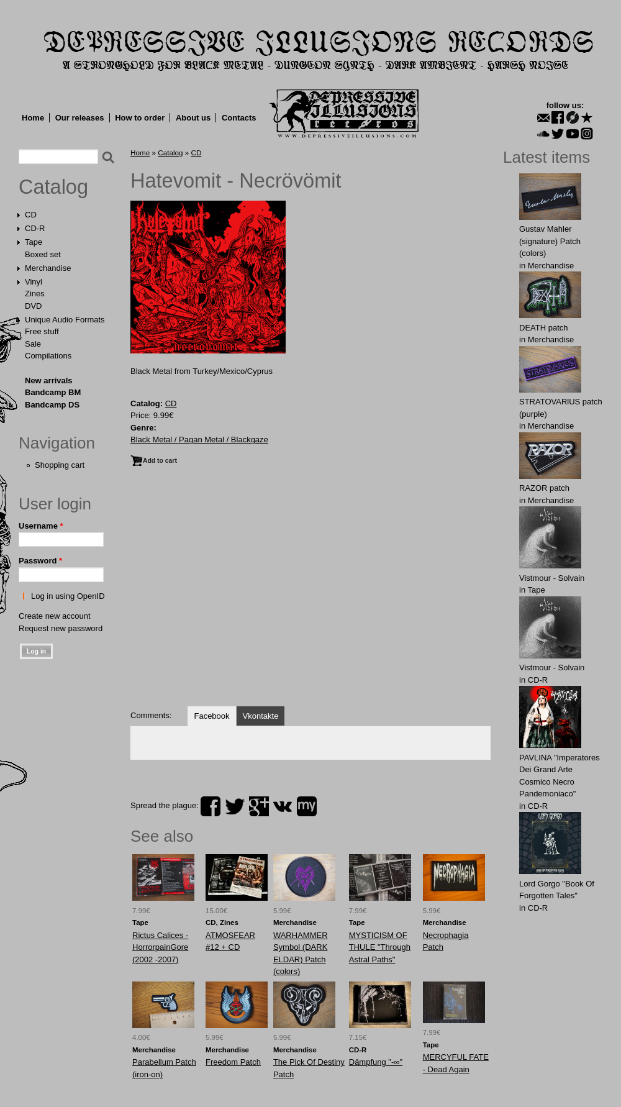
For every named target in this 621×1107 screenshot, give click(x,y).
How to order (140, 117)
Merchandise (48, 268)
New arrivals (49, 380)
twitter (235, 806)
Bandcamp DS (52, 404)
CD (31, 214)
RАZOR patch (544, 488)
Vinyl (33, 281)
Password (40, 560)
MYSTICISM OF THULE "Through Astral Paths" (379, 947)
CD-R (35, 228)
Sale (33, 343)
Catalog (53, 187)
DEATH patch (543, 327)
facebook (210, 806)
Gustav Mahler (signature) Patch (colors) (550, 241)
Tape (33, 242)
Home (33, 117)
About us (193, 117)
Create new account (55, 616)
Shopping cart (59, 465)
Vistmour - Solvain (551, 578)
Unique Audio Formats (65, 319)
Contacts (239, 117)
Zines (35, 293)
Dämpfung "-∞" (375, 1062)
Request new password (60, 628)
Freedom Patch (233, 1062)
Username (41, 526)
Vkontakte (261, 716)
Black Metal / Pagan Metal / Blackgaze (199, 439)
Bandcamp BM (53, 392)
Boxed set (43, 254)
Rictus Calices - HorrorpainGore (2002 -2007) (160, 947)
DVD (33, 306)
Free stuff (42, 331)
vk (282, 806)
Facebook (211, 716)
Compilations (48, 355)
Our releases (79, 117)
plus (259, 806)
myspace (307, 806)
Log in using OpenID (68, 596)
